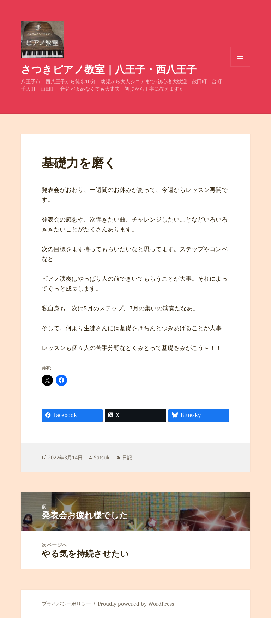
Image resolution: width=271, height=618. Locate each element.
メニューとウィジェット (240, 66)
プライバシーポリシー (66, 603)
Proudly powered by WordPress (136, 603)
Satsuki (102, 457)
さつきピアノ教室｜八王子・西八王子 (109, 69)
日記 (127, 457)
